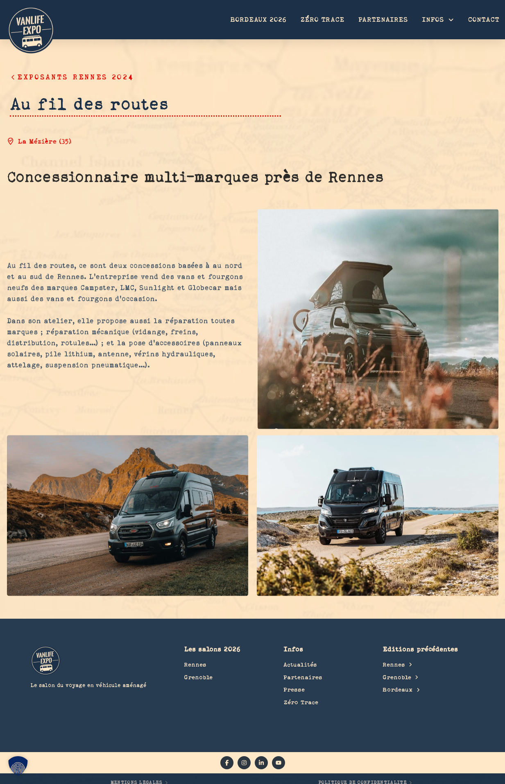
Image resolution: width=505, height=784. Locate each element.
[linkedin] (261, 762)
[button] (18, 766)
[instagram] (244, 762)
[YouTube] (278, 762)
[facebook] (226, 762)
